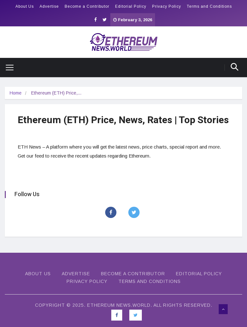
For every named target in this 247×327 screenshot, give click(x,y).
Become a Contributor (87, 6)
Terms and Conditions (209, 6)
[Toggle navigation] (7, 67)
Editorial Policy (130, 6)
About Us (24, 6)
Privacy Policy (166, 6)
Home (16, 92)
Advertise (49, 6)
